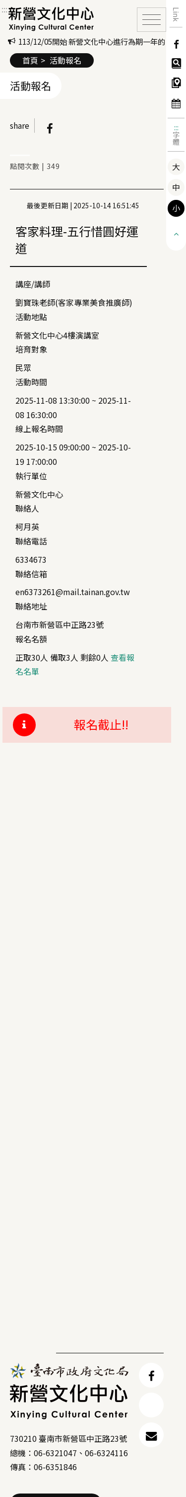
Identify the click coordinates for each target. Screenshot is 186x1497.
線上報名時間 (39, 429)
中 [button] (176, 187)
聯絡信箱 (31, 574)
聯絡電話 (31, 541)
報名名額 (31, 639)
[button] (176, 233)
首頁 (30, 60)
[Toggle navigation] (151, 19)
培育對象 (31, 349)
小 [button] (176, 208)
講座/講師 (32, 284)
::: (176, 127)
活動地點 (31, 317)
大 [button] (176, 167)
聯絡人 (27, 508)
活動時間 (31, 382)
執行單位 (31, 476)
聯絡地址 (31, 606)
